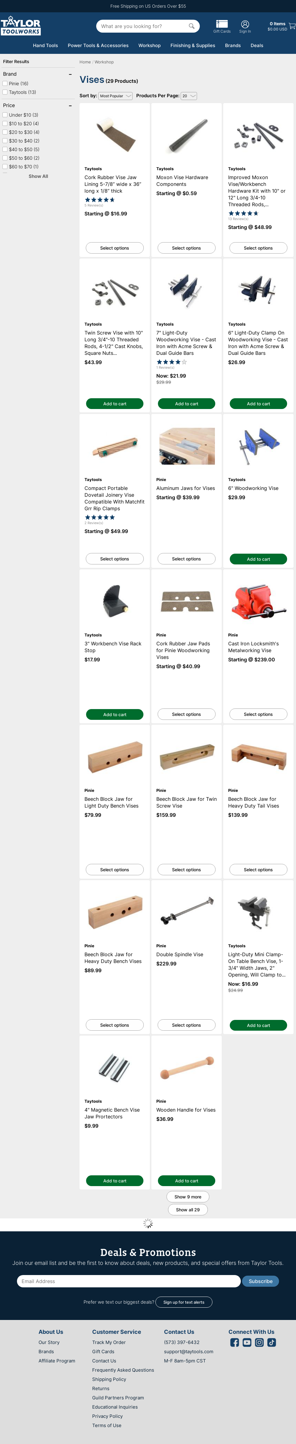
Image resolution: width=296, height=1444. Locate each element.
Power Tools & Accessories (98, 45)
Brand (23, 74)
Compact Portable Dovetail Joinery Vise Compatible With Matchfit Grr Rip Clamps (114, 422)
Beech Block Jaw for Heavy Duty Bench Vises (114, 885)
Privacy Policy (107, 1416)
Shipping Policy (109, 1379)
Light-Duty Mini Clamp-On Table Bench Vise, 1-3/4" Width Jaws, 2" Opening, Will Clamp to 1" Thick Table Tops (258, 888)
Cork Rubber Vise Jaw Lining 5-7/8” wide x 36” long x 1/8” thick (115, 108)
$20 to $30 (20, 132)
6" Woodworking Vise (258, 416)
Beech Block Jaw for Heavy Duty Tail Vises (258, 730)
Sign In (245, 27)
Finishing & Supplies (193, 45)
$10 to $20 (20, 123)
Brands (233, 45)
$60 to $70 (20, 166)
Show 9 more (188, 1197)
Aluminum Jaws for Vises (186, 416)
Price (23, 106)
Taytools (19, 92)
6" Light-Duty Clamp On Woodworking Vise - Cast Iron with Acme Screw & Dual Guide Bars (258, 267)
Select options (114, 248)
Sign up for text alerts (183, 1302)
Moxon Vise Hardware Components (186, 106)
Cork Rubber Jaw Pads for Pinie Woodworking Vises (187, 575)
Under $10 (20, 115)
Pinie (15, 83)
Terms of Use (106, 1425)
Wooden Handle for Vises (186, 1038)
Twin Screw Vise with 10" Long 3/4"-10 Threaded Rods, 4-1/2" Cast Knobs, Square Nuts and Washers (114, 267)
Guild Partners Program (118, 1397)
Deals (257, 45)
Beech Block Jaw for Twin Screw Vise (186, 727)
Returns (100, 1388)
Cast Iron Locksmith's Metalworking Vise (258, 572)
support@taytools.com (188, 1351)
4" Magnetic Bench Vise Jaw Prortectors (115, 1038)
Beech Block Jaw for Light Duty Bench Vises (115, 730)
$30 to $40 (20, 141)
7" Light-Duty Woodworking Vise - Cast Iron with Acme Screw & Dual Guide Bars (186, 264)
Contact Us (104, 1361)
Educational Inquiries (115, 1407)
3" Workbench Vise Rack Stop (114, 572)
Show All (38, 176)
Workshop (149, 45)
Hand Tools (45, 45)
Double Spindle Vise (186, 883)
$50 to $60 (20, 158)
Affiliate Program (57, 1361)
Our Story (49, 1342)
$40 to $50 (20, 149)
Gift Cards (222, 29)
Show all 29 (188, 1210)
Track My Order (109, 1342)
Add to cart (114, 404)
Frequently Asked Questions (123, 1370)
